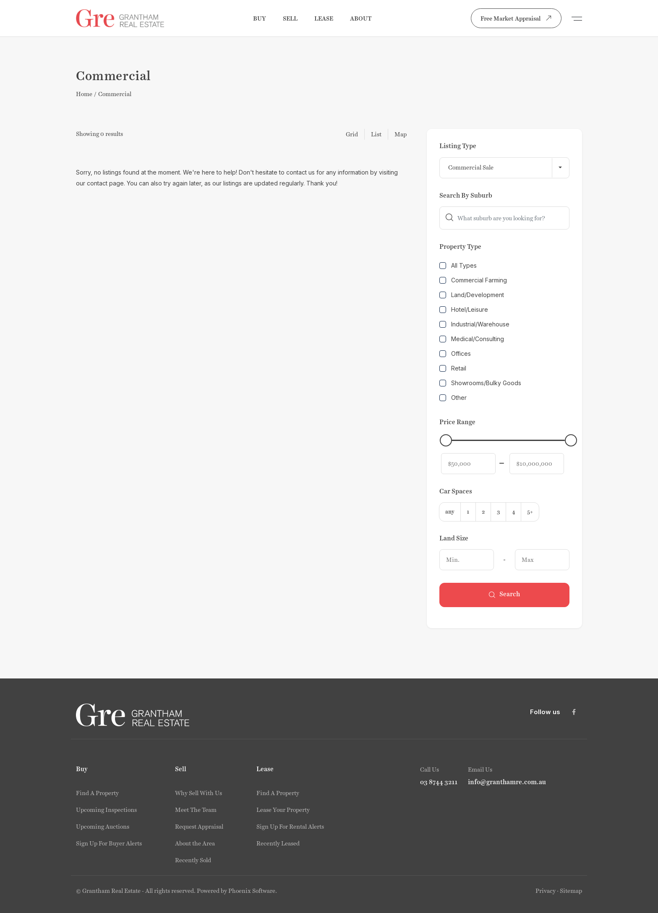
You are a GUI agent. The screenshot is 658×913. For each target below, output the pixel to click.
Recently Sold (193, 860)
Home (84, 94)
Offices (455, 353)
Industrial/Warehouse (474, 324)
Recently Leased (278, 843)
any (449, 512)
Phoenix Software (251, 890)
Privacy (545, 890)
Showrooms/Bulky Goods (480, 382)
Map (400, 134)
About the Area (195, 843)
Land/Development (471, 294)
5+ (530, 512)
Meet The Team (196, 809)
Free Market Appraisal (517, 18)
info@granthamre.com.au (507, 782)
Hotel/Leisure (463, 309)
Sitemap (571, 890)
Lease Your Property (283, 809)
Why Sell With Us (198, 793)
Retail (452, 368)
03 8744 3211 (439, 782)
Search (504, 595)
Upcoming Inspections (106, 809)
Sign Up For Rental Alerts (290, 826)
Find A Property (97, 793)
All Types (458, 265)
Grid (352, 134)
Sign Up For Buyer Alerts (109, 843)
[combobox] (504, 167)
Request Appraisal (199, 826)
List (376, 134)
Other (453, 397)
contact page (105, 183)
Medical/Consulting (471, 338)
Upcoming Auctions (102, 826)
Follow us (545, 712)
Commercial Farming (473, 280)
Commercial (114, 94)
